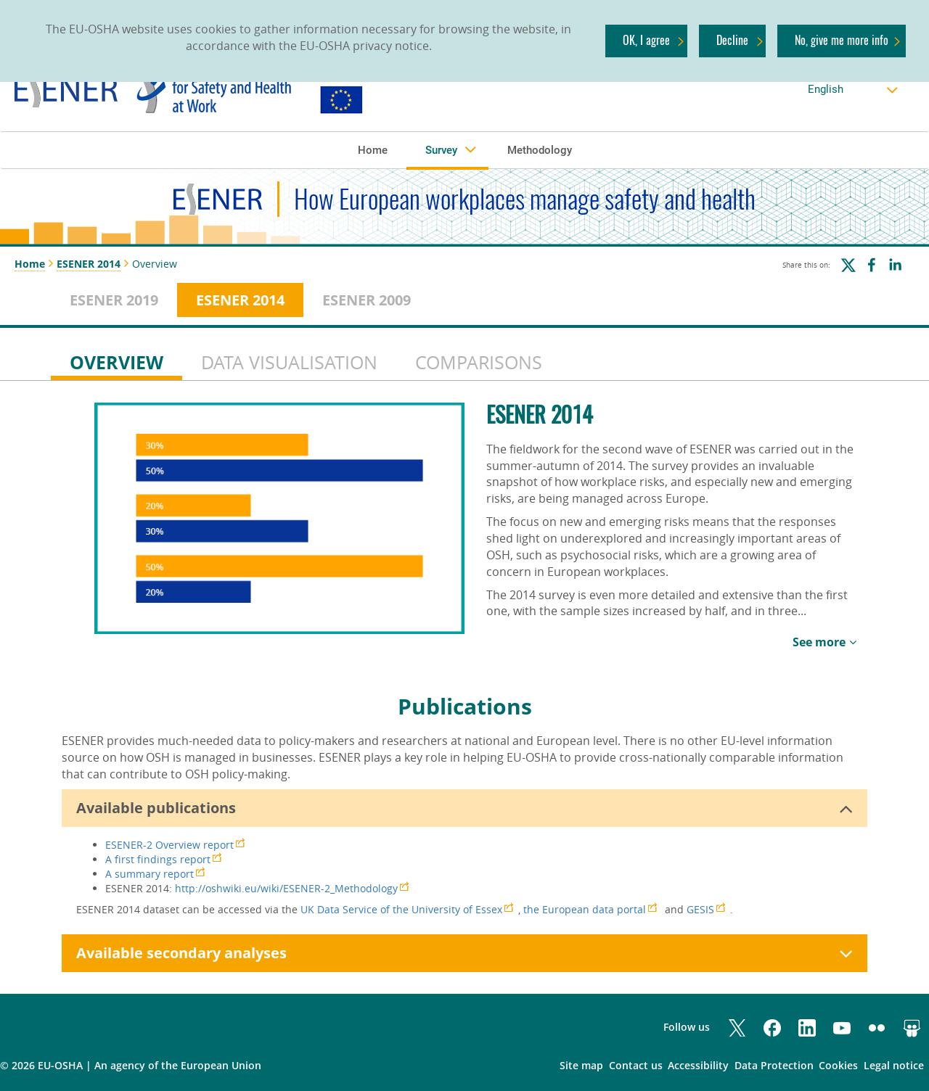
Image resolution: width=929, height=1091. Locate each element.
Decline (732, 40)
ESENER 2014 (88, 264)
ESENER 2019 (114, 300)
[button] (372, 148)
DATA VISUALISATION (289, 362)
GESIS (700, 909)
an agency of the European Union (177, 1065)
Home (30, 264)
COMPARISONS (478, 362)
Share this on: (806, 265)
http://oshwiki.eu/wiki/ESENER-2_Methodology (286, 888)
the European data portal (584, 909)
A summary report (149, 874)
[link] (251, 89)
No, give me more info (841, 40)
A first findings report (157, 859)
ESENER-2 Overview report (169, 845)
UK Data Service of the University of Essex (401, 909)
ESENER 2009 (366, 300)
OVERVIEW (116, 362)
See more (819, 642)
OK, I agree (646, 40)
